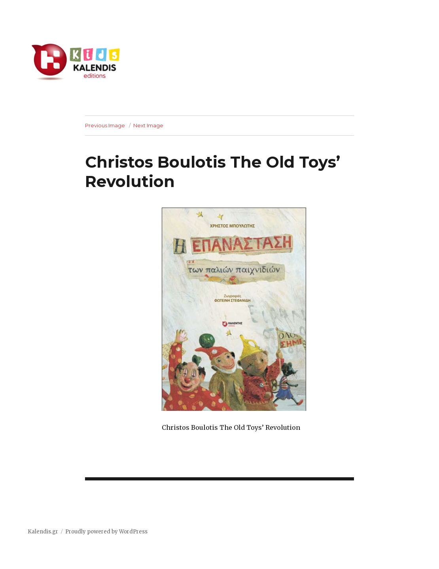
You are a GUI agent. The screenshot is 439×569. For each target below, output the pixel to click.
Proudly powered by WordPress (106, 531)
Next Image (148, 125)
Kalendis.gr (43, 531)
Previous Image (105, 125)
